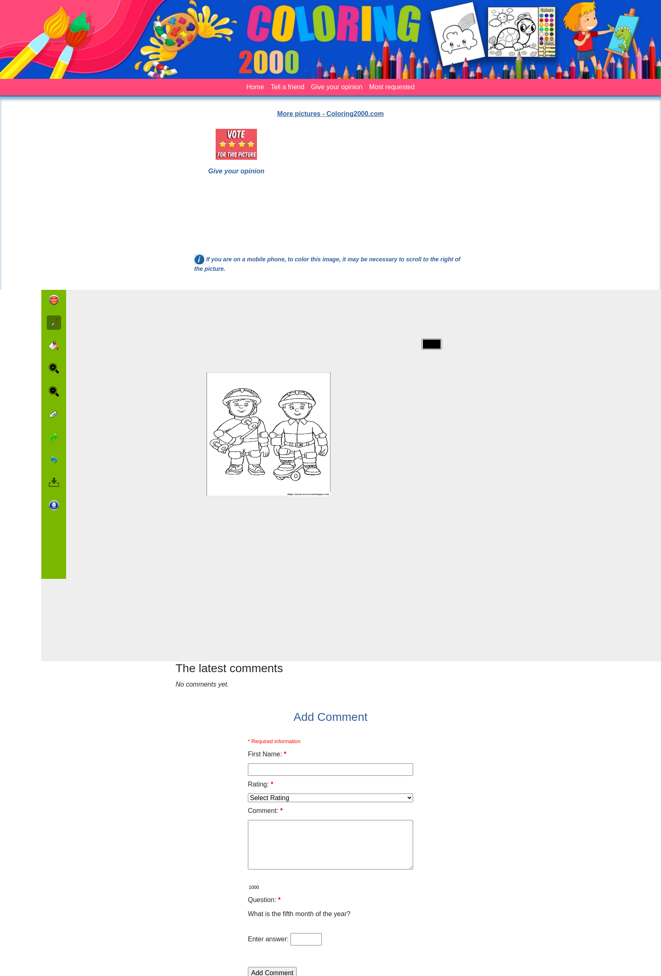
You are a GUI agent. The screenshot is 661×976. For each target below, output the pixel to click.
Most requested (391, 86)
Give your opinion (337, 86)
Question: (264, 899)
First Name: (267, 754)
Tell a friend (287, 86)
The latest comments (229, 668)
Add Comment (331, 717)
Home (255, 86)
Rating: (260, 784)
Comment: (265, 810)
